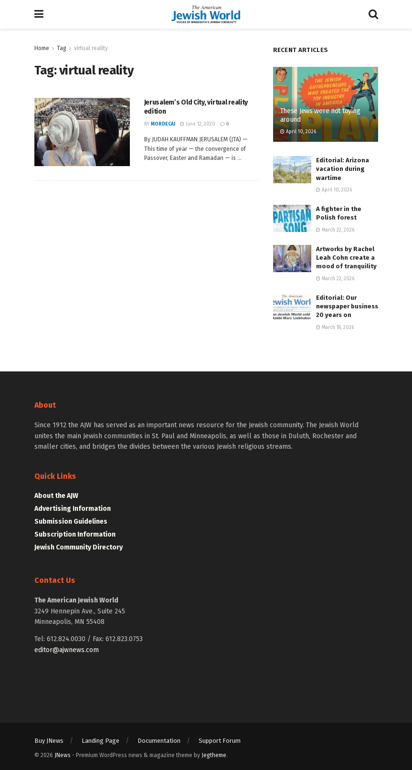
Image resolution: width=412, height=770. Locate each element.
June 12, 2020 (197, 124)
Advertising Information (72, 509)
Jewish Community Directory (78, 547)
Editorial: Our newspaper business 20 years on (347, 306)
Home (41, 48)
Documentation (158, 740)
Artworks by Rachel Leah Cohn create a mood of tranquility (346, 257)
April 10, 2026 (298, 132)
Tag (61, 48)
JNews (62, 755)
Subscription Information (75, 534)
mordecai (163, 124)
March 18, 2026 (335, 327)
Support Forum (220, 740)
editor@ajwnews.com (66, 650)
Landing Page (100, 740)
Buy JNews (48, 740)
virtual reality (91, 48)
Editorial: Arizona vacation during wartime (342, 169)
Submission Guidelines (70, 521)
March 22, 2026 (335, 230)
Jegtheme (213, 755)
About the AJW (56, 496)
